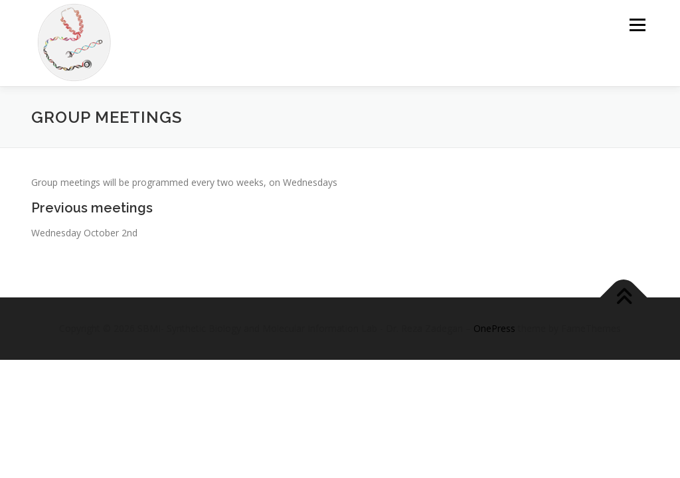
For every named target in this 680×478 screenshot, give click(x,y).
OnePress (494, 328)
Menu (637, 25)
